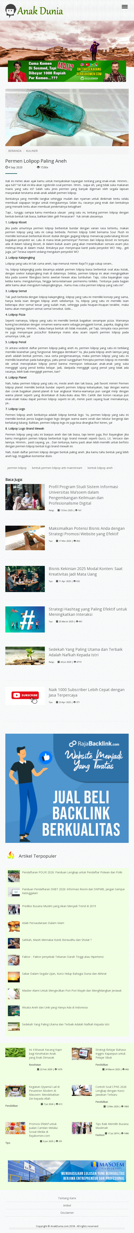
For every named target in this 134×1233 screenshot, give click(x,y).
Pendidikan (102, 1064)
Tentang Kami (67, 1198)
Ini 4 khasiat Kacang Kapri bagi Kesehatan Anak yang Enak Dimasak (45, 1053)
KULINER (32, 151)
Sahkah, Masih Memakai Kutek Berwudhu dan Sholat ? (57, 940)
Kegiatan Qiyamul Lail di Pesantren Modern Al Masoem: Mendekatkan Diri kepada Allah (44, 1092)
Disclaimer (67, 1213)
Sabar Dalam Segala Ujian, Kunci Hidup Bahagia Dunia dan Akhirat (64, 973)
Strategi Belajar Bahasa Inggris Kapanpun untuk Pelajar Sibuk (111, 1053)
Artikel (67, 1205)
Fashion (100, 1135)
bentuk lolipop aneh (100, 468)
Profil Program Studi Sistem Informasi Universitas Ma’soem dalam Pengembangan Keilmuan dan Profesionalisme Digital (83, 495)
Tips (50, 541)
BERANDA (15, 151)
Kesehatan (35, 1064)
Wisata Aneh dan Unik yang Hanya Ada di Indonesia (55, 1007)
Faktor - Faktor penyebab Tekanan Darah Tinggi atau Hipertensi (63, 957)
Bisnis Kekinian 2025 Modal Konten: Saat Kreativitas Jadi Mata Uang (86, 571)
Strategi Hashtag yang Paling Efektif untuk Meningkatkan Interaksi (88, 611)
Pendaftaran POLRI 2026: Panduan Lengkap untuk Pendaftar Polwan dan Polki (72, 872)
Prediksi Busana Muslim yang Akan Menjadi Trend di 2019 (59, 906)
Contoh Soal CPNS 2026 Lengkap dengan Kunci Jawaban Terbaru (111, 1090)
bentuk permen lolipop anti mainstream (57, 468)
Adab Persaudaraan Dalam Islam (43, 923)
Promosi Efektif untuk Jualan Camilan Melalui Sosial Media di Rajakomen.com (43, 1130)
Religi (51, 510)
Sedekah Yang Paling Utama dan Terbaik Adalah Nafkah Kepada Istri (86, 652)
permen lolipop (17, 468)
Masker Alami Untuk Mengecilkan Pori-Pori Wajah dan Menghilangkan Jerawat (72, 990)
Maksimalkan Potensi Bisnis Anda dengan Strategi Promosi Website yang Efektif (87, 531)
